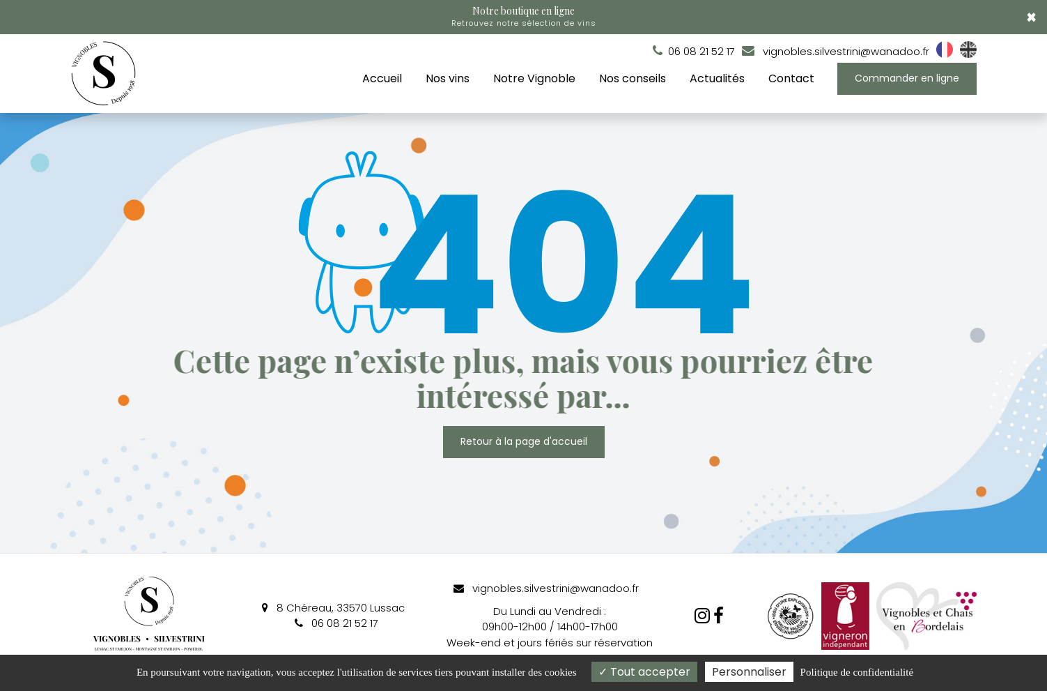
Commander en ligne (907, 78)
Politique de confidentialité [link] (856, 672)
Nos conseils (632, 78)
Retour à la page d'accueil (523, 442)
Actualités (717, 78)
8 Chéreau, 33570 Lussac (333, 607)
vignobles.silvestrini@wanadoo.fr (835, 51)
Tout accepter (644, 672)
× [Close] (1031, 17)
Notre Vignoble (534, 78)
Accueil (382, 78)
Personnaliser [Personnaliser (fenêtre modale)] (749, 672)
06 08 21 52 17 (336, 623)
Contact (791, 78)
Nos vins (448, 78)
